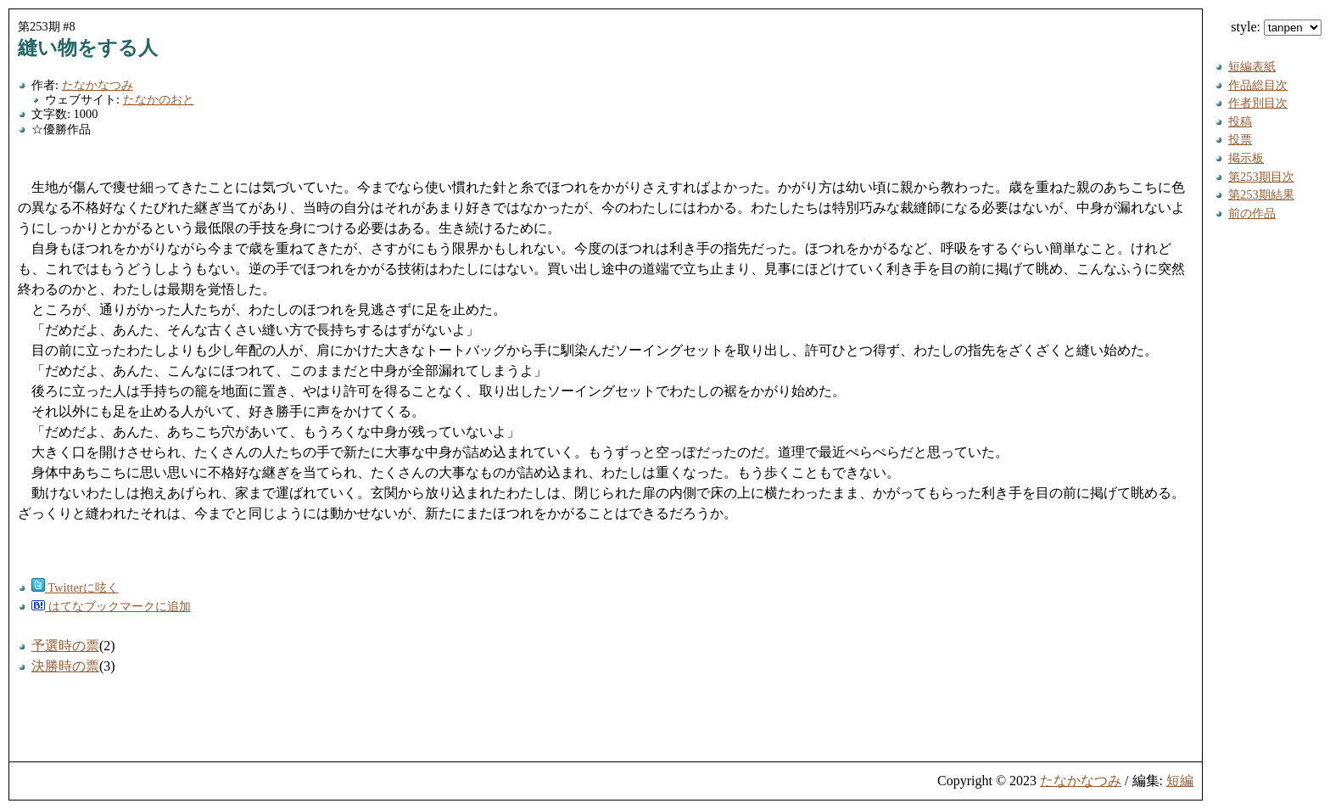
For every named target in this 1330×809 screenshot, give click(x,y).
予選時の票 (65, 645)
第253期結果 (1261, 194)
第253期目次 (1261, 176)
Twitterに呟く (75, 587)
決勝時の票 (65, 666)
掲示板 (1246, 158)
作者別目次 (1258, 103)
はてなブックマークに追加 (111, 606)
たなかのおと (158, 99)
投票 (1240, 139)
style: (1276, 27)
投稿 (1240, 121)
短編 (1179, 780)
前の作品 (1252, 213)
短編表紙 (1252, 66)
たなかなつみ (97, 85)
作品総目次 (1258, 85)
